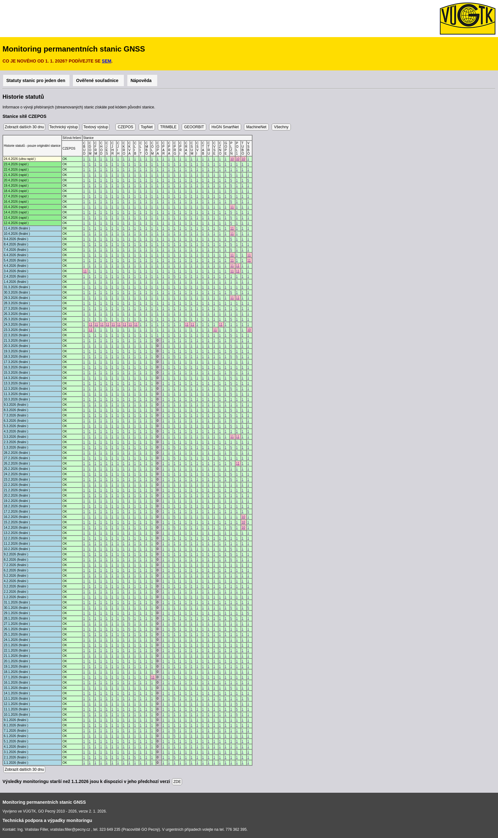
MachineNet (256, 127)
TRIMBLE (168, 127)
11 (232, 207)
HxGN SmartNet (225, 127)
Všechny (281, 127)
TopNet (147, 127)
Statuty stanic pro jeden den (36, 80)
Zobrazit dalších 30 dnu (24, 127)
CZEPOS (125, 127)
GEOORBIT (194, 127)
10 (232, 159)
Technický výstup (63, 127)
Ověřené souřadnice (98, 80)
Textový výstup (95, 127)
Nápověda (142, 80)
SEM (106, 60)
